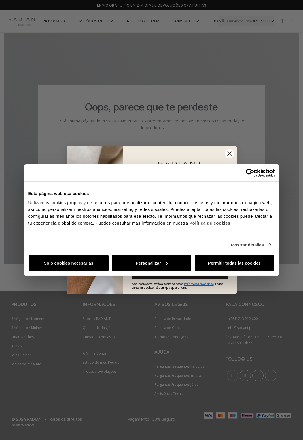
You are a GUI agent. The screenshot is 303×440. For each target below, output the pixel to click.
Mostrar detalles (247, 244)
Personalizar (152, 262)
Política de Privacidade (199, 284)
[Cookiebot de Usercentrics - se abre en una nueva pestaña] (250, 173)
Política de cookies (209, 222)
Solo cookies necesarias (68, 262)
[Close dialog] (229, 154)
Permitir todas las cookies (234, 262)
